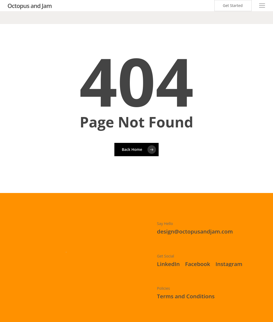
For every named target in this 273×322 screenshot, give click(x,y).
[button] (262, 6)
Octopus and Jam (29, 6)
